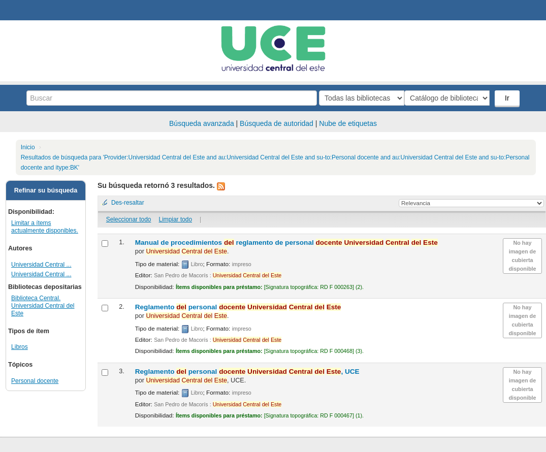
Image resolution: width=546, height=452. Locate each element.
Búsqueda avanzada (201, 123)
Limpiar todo (175, 219)
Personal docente (34, 380)
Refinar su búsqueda (46, 190)
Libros (19, 346)
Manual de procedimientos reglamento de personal (286, 242)
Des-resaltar (127, 202)
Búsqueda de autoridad (276, 123)
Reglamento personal (238, 307)
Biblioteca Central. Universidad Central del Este (42, 306)
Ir (508, 98)
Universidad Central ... (41, 264)
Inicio (28, 147)
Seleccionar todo (128, 219)
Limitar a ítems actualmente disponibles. (44, 226)
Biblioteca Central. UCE (35, 10)
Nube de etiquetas (348, 123)
